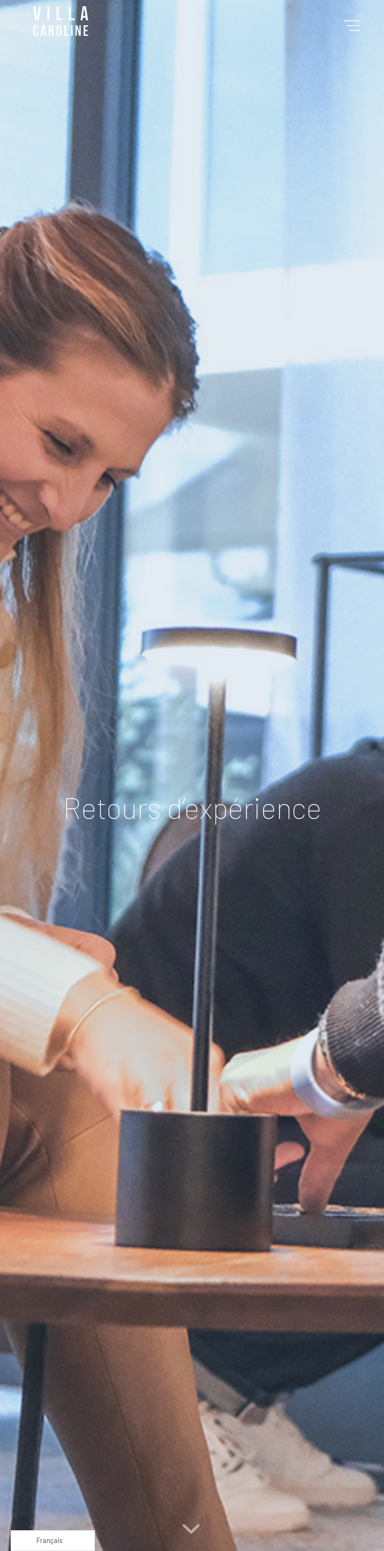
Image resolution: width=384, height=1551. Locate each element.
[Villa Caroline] (159, 21)
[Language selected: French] (53, 1540)
